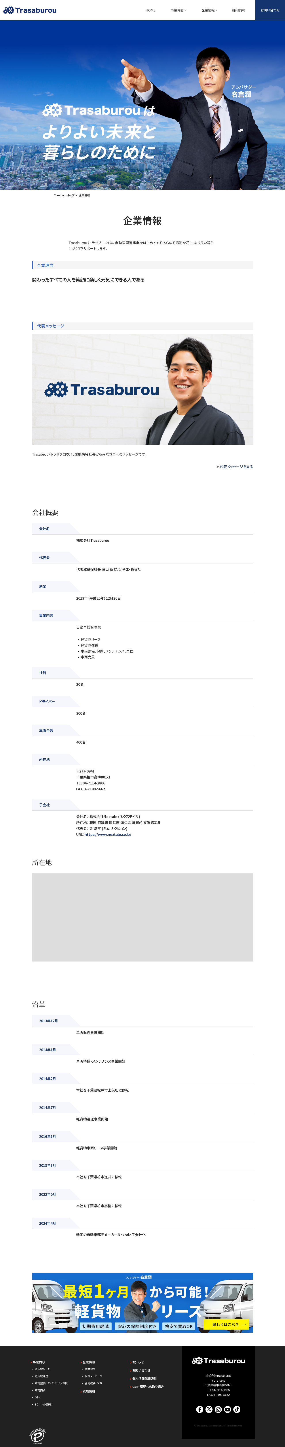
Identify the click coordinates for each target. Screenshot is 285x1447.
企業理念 (90, 1367)
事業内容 (37, 1360)
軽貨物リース (42, 1367)
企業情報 (87, 1360)
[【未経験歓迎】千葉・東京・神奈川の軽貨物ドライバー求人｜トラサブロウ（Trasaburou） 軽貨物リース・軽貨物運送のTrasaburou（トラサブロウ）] (29, 10)
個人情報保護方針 (143, 1377)
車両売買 (40, 1388)
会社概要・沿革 (93, 1381)
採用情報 (238, 10)
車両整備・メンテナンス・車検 (51, 1381)
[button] (185, 10)
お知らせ (137, 1360)
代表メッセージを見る (236, 466)
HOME (151, 10)
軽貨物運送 (41, 1374)
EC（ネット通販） (44, 1403)
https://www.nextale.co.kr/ (108, 833)
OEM (37, 1396)
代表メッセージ (93, 1374)
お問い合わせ (270, 10)
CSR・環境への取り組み (147, 1385)
